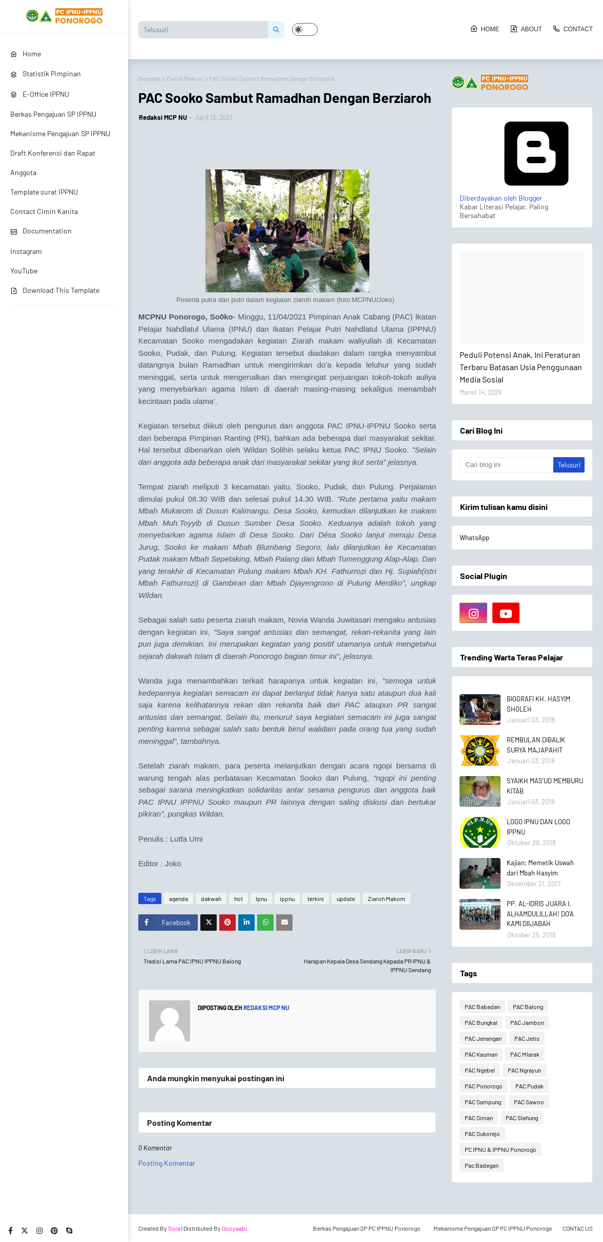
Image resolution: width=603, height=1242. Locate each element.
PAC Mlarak (524, 1054)
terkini (315, 898)
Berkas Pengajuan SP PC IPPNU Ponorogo (367, 1228)
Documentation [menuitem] (41, 230)
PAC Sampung (483, 1101)
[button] (305, 29)
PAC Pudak (529, 1085)
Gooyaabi (234, 1228)
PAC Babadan (482, 1006)
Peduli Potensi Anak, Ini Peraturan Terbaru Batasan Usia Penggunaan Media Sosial (521, 367)
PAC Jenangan (483, 1038)
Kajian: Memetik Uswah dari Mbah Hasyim (540, 868)
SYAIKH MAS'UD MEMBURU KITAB (545, 786)
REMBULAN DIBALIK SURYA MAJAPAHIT (536, 745)
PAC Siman (479, 1117)
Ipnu (261, 898)
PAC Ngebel (480, 1070)
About (526, 29)
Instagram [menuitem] (26, 251)
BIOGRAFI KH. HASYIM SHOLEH (538, 704)
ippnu (287, 898)
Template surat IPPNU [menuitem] (44, 191)
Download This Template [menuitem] (54, 290)
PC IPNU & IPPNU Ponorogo (500, 1149)
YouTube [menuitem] (23, 270)
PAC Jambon (527, 1022)
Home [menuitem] (25, 53)
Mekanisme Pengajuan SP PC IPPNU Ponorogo (492, 1228)
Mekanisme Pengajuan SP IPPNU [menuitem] (60, 133)
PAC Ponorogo (484, 1085)
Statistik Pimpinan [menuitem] (45, 73)
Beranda (149, 78)
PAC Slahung (522, 1117)
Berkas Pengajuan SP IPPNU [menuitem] (53, 114)
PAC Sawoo (529, 1101)
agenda (178, 898)
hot (238, 898)
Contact (572, 29)
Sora (174, 1228)
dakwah (211, 898)
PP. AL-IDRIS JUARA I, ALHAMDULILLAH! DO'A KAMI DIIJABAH (540, 914)
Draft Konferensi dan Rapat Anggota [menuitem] (52, 162)
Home (485, 29)
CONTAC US (578, 1228)
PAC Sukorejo (482, 1133)
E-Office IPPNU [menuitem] (39, 94)
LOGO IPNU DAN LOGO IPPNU (538, 827)
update (346, 898)
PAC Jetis (526, 1038)
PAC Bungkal (481, 1022)
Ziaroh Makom (184, 78)
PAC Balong (528, 1006)
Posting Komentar (166, 1163)
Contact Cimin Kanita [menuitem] (44, 211)
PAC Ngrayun (524, 1070)
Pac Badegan (481, 1165)
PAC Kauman (481, 1054)
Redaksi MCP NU (163, 117)
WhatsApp (474, 537)
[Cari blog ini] (506, 465)
